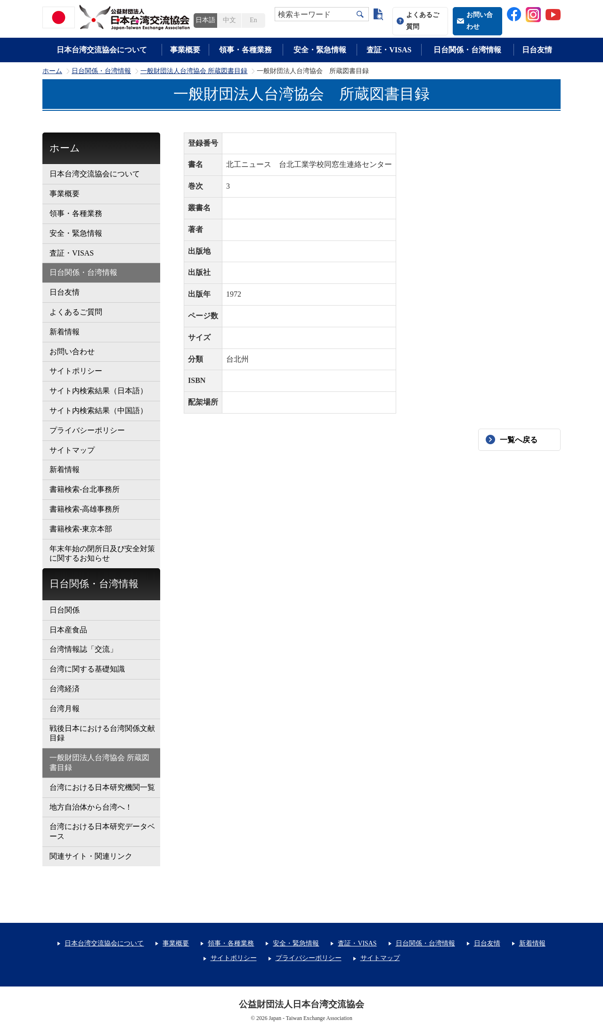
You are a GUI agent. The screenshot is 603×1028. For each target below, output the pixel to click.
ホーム (52, 71)
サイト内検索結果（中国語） (98, 410)
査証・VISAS (389, 50)
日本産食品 (68, 630)
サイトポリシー (75, 371)
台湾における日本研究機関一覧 (102, 787)
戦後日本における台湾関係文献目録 (102, 733)
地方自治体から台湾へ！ (90, 807)
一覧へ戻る (519, 440)
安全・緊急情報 (319, 50)
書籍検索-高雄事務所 (84, 509)
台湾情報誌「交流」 (83, 649)
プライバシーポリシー (87, 430)
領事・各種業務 (245, 50)
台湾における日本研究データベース (102, 831)
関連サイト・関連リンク (90, 856)
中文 (229, 20)
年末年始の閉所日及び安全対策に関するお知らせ (102, 554)
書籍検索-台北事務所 (84, 489)
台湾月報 (64, 709)
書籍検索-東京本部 (80, 529)
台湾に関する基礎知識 (87, 669)
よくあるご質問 (422, 20)
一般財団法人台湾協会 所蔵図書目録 (193, 71)
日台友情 (537, 50)
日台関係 (64, 610)
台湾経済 (64, 689)
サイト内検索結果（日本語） (98, 391)
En (253, 20)
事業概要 (185, 50)
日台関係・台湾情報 (467, 50)
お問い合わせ (479, 20)
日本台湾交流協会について (102, 50)
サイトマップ (72, 450)
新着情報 (64, 332)
